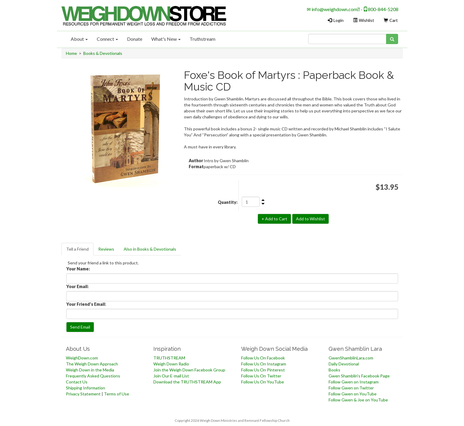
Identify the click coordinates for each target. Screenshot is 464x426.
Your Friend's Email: (86, 304)
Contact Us (76, 381)
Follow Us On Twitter (261, 375)
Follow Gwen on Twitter (351, 387)
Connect (107, 39)
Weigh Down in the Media (90, 369)
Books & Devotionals (102, 53)
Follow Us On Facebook (263, 357)
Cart (391, 20)
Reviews (106, 249)
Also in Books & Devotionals (150, 249)
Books (334, 369)
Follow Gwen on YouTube (353, 393)
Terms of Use (116, 393)
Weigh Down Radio (171, 363)
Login (336, 20)
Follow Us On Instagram (263, 363)
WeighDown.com (82, 357)
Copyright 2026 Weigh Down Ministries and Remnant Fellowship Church (232, 420)
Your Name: (78, 268)
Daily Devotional (344, 363)
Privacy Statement (83, 393)
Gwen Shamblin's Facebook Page (359, 375)
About (79, 39)
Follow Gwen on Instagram (354, 381)
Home (71, 53)
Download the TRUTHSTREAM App (187, 381)
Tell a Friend (77, 249)
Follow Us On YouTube (262, 381)
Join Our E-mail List (171, 375)
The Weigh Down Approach (92, 363)
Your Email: (77, 286)
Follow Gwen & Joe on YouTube (358, 399)
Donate (134, 39)
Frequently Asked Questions (93, 375)
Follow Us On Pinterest (263, 369)
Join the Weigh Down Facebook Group (189, 369)
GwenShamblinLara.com (351, 357)
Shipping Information (85, 387)
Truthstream (202, 39)
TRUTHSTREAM (169, 357)
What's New (166, 39)
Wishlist (363, 20)
